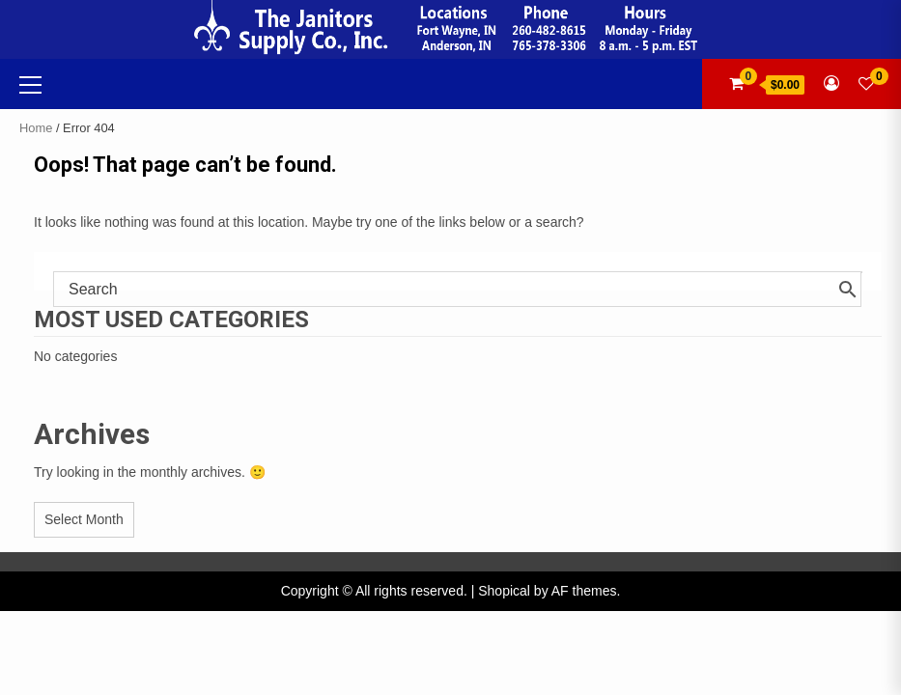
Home (35, 128)
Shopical (504, 590)
